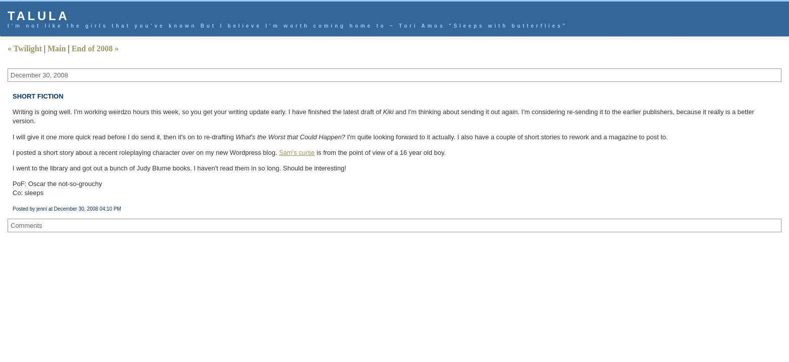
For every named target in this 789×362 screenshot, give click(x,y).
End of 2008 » (95, 48)
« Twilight (25, 48)
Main (57, 48)
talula (38, 16)
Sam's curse (296, 152)
